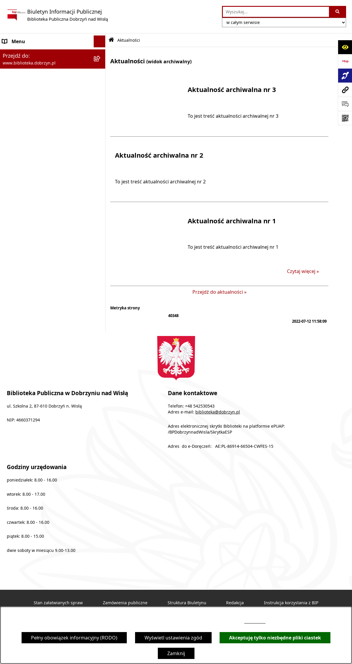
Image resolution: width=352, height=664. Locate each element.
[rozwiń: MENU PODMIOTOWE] (101, 53)
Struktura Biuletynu (187, 602)
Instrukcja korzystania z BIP (291, 602)
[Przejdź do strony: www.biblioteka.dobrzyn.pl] (345, 90)
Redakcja (235, 602)
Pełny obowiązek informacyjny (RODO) (74, 637)
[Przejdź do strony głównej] (57, 15)
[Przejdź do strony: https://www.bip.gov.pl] (345, 61)
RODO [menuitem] (9, 124)
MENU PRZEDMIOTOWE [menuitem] (29, 65)
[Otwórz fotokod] (345, 118)
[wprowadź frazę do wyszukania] (276, 12)
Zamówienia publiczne (125, 602)
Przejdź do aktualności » (219, 292)
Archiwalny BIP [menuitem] (18, 88)
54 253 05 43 (254, 621)
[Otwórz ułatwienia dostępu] (345, 47)
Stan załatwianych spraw (58, 602)
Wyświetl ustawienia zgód (173, 637)
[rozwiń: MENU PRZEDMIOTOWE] (101, 65)
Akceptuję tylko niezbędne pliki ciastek (275, 637)
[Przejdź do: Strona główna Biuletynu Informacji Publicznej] (111, 40)
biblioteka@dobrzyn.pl (217, 412)
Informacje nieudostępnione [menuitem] (34, 112)
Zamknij (176, 653)
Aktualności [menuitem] (15, 100)
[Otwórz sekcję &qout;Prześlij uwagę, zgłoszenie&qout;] (345, 104)
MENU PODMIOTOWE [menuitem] (26, 53)
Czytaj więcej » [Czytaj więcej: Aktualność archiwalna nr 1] (303, 271)
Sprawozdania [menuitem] (18, 77)
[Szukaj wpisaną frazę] (338, 12)
